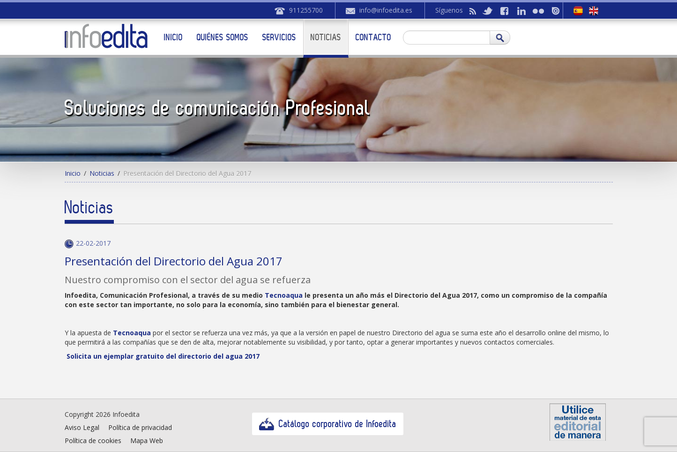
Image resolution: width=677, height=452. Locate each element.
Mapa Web (146, 440)
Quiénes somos (222, 37)
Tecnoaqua (133, 332)
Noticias (326, 37)
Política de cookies (93, 440)
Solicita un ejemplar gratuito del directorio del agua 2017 (162, 356)
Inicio (173, 37)
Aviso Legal (82, 427)
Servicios (279, 37)
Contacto (373, 37)
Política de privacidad (140, 427)
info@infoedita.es (385, 10)
